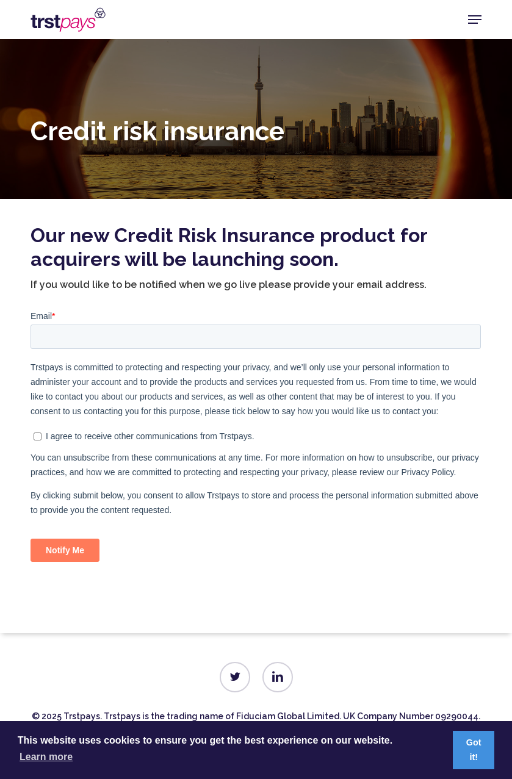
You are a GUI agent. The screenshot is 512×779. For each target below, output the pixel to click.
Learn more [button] (46, 757)
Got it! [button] (473, 750)
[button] (474, 19)
